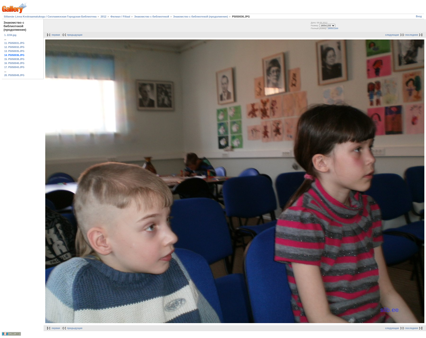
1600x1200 (333, 28)
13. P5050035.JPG (14, 51)
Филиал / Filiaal (120, 16)
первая (56, 35)
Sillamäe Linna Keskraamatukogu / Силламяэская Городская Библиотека (50, 16)
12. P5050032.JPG (14, 47)
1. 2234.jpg (10, 35)
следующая (392, 35)
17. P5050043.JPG (14, 67)
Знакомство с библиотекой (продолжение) (200, 16)
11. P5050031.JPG (14, 43)
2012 (103, 16)
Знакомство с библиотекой (151, 16)
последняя (411, 35)
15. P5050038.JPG (14, 59)
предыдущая (74, 35)
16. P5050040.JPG (14, 63)
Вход (419, 16)
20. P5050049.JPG (14, 75)
